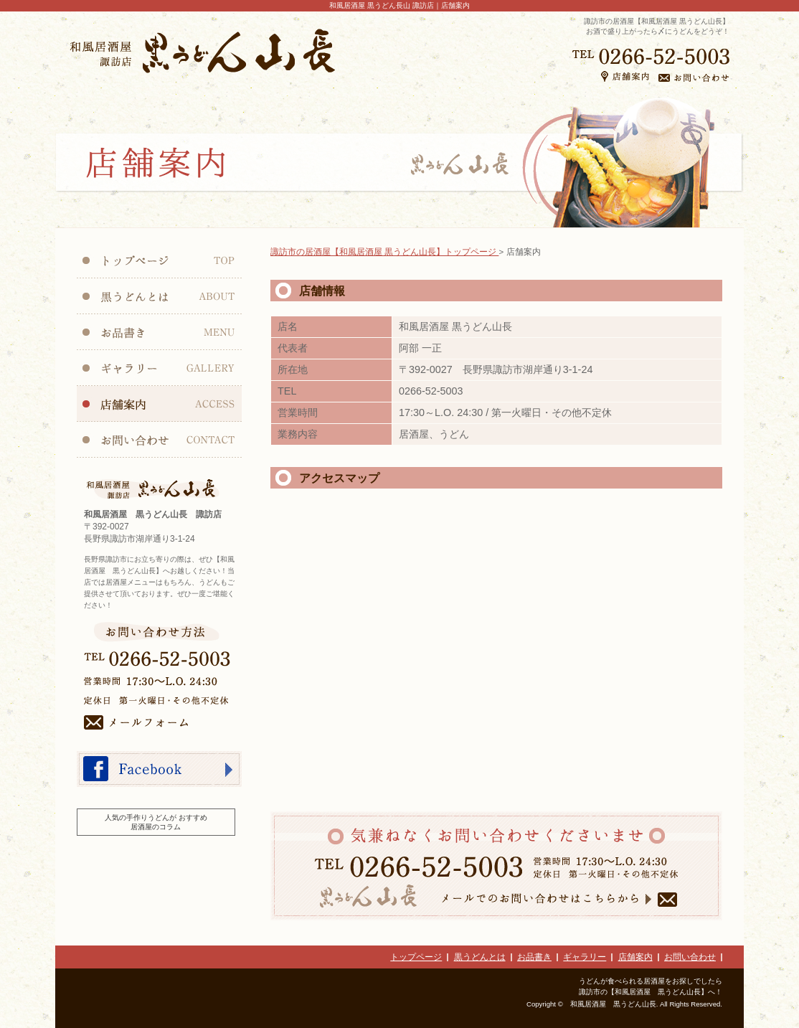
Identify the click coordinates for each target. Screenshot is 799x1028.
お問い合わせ (690, 957)
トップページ (416, 957)
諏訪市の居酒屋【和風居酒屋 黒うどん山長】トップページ (384, 251)
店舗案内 (635, 957)
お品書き (534, 957)
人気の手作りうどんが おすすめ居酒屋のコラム (156, 822)
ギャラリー (584, 957)
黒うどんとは (480, 957)
